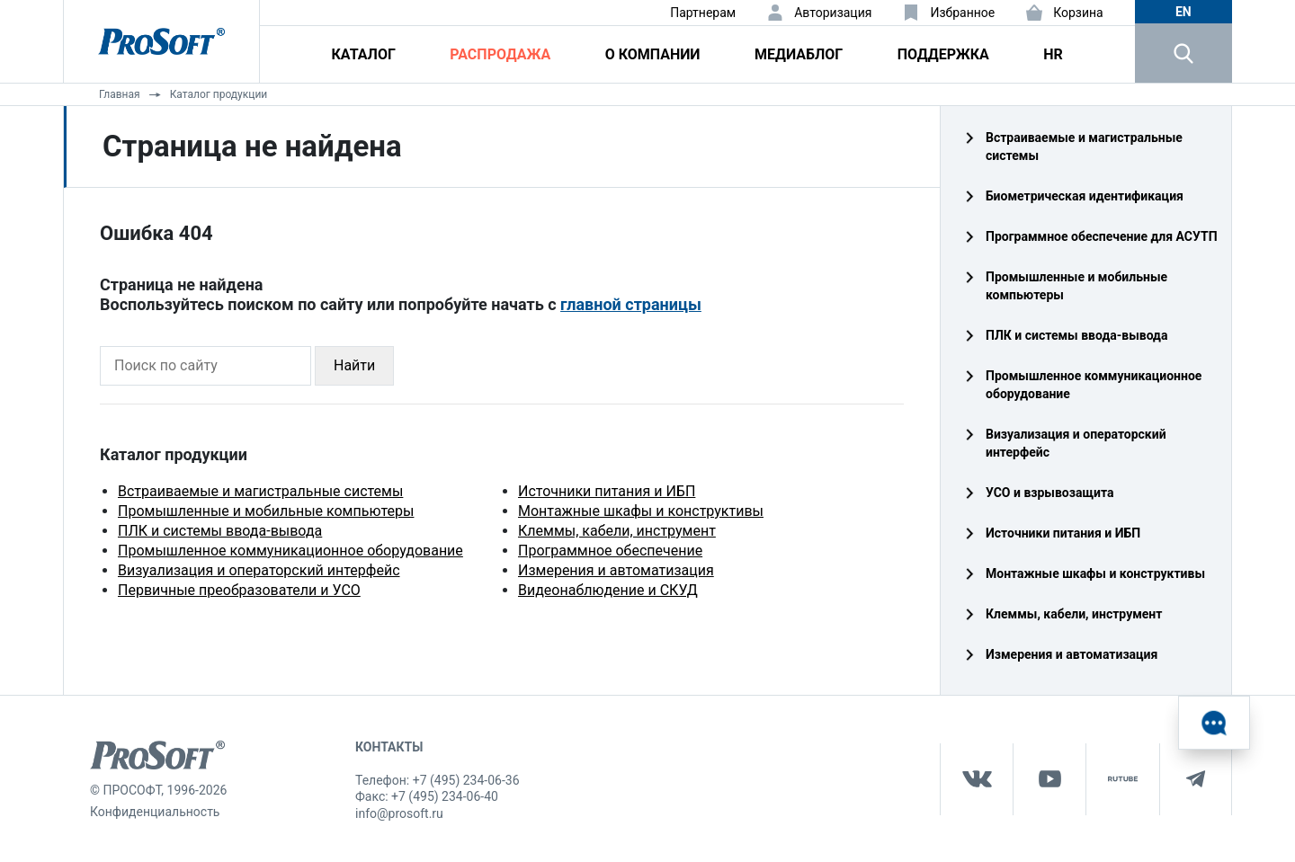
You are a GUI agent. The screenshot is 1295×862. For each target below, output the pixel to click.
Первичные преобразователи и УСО (239, 590)
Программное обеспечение (610, 550)
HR (1053, 54)
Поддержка (943, 54)
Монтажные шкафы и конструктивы (641, 511)
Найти (354, 365)
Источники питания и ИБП (606, 491)
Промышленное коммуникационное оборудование (290, 550)
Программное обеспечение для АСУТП (1102, 236)
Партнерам (703, 12)
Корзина (1078, 12)
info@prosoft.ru (399, 813)
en (1183, 11)
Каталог (364, 54)
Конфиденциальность (154, 811)
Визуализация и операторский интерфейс (259, 570)
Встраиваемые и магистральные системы (260, 491)
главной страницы (630, 304)
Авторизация (832, 12)
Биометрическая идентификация (1084, 196)
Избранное (962, 12)
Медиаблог (799, 54)
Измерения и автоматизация (616, 570)
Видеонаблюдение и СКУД (608, 590)
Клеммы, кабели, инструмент (617, 530)
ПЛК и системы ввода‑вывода (1076, 335)
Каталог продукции (219, 94)
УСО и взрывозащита (1050, 492)
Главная (119, 94)
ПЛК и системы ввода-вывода (220, 530)
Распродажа (500, 54)
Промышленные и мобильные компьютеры (266, 511)
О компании (653, 54)
